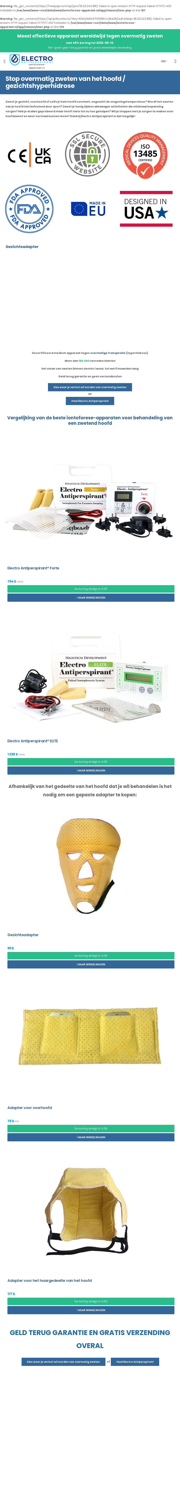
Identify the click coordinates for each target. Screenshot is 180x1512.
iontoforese (80, 418)
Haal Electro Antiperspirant (90, 401)
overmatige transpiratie (108, 353)
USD (163, 61)
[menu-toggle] (4, 61)
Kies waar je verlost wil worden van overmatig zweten (90, 387)
